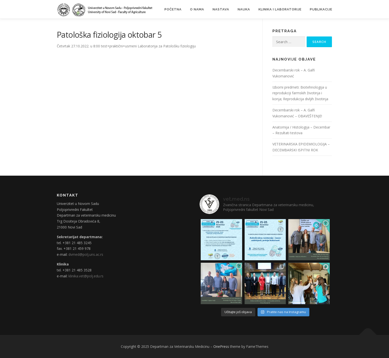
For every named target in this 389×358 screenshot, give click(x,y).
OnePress (221, 346)
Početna (173, 9)
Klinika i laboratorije (280, 9)
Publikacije (321, 9)
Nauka (244, 9)
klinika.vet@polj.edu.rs (85, 276)
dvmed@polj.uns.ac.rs (85, 254)
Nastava (221, 9)
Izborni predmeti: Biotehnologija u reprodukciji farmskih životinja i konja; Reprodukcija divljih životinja (300, 93)
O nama (197, 9)
